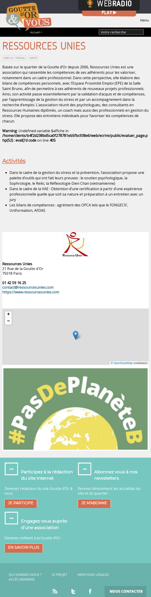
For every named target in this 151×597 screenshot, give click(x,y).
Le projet (60, 575)
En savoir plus (23, 547)
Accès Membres (22, 579)
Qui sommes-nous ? (25, 575)
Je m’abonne (94, 503)
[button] (75, 335)
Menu (144, 20)
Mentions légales (93, 575)
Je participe (20, 503)
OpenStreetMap (123, 363)
